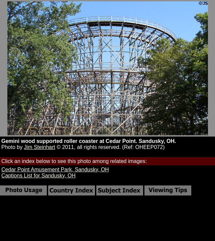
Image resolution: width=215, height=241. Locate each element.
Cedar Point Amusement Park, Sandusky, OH (55, 169)
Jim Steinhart (39, 147)
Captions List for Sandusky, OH (38, 175)
